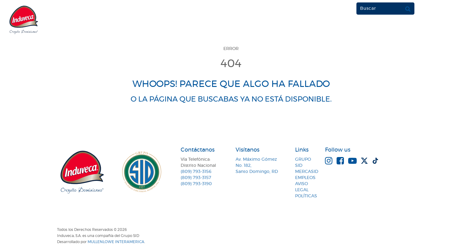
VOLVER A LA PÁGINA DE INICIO (231, 122)
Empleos (305, 178)
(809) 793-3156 (196, 172)
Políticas (306, 196)
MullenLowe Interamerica (116, 242)
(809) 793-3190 (196, 184)
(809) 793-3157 (196, 178)
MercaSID (306, 172)
